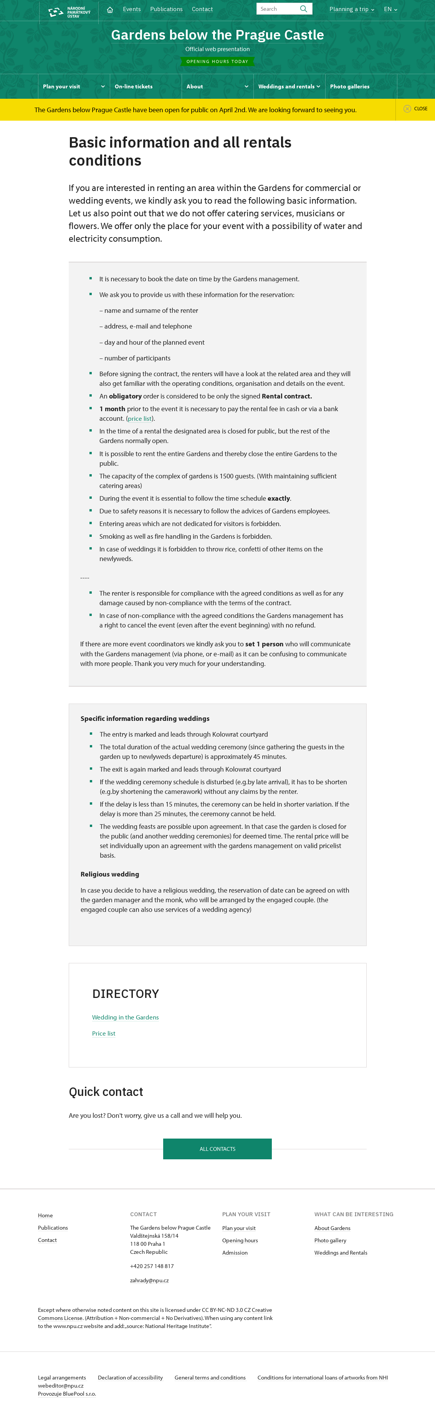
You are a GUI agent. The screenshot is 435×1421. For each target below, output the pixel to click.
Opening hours (240, 1242)
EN (390, 9)
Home (45, 1217)
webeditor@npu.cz (83, 1387)
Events (132, 9)
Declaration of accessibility (132, 1379)
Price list (104, 1034)
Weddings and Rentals (340, 1254)
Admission (235, 1254)
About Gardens (332, 1229)
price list (140, 419)
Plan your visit (239, 1229)
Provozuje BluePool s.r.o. (67, 1395)
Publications (166, 9)
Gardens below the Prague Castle (217, 35)
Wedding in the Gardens (127, 1018)
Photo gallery (330, 1242)
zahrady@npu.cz (149, 1282)
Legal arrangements (62, 1379)
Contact (202, 9)
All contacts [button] (217, 1150)
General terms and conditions (214, 1379)
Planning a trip (351, 9)
